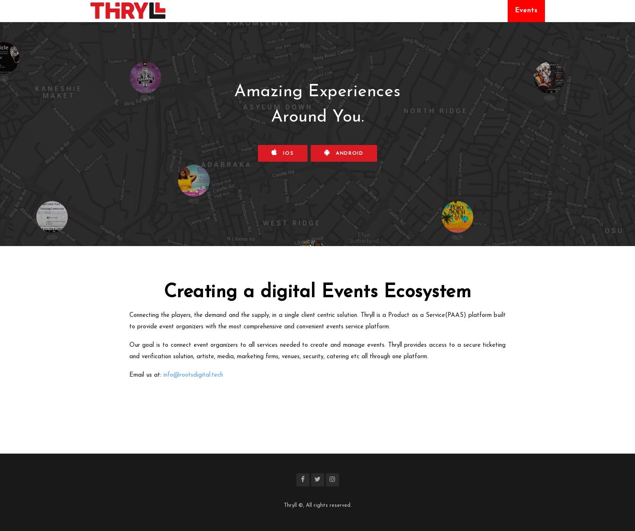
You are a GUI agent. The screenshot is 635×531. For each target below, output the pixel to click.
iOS (282, 152)
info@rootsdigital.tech (193, 375)
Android (344, 152)
